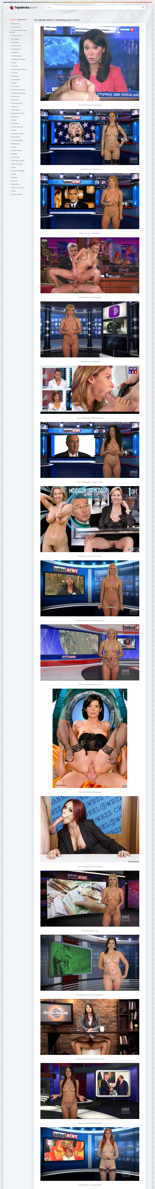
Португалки (15, 157)
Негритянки (15, 184)
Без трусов (15, 96)
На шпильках (16, 79)
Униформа (15, 76)
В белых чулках (16, 164)
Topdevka (25, 7)
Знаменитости (16, 36)
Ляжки (13, 147)
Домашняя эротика (18, 59)
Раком (13, 174)
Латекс (13, 130)
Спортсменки (16, 49)
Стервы (14, 83)
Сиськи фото (16, 46)
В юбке (14, 120)
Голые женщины (17, 140)
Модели (14, 177)
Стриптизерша (16, 56)
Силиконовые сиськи (18, 69)
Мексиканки (15, 137)
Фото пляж (15, 86)
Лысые (13, 63)
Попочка (14, 73)
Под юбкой (15, 110)
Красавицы (15, 39)
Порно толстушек (17, 188)
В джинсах (15, 117)
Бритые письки (16, 150)
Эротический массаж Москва (18, 31)
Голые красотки (17, 127)
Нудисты (14, 107)
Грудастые (15, 100)
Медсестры (15, 144)
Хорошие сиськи (17, 134)
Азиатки (14, 181)
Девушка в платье (18, 113)
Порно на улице (17, 194)
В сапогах (15, 123)
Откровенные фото (18, 90)
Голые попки (15, 27)
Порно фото (15, 24)
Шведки (14, 154)
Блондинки (15, 42)
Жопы (13, 191)
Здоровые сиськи (17, 161)
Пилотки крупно (17, 103)
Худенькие (15, 52)
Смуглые (14, 66)
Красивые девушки (18, 93)
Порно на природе (17, 171)
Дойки (13, 167)
